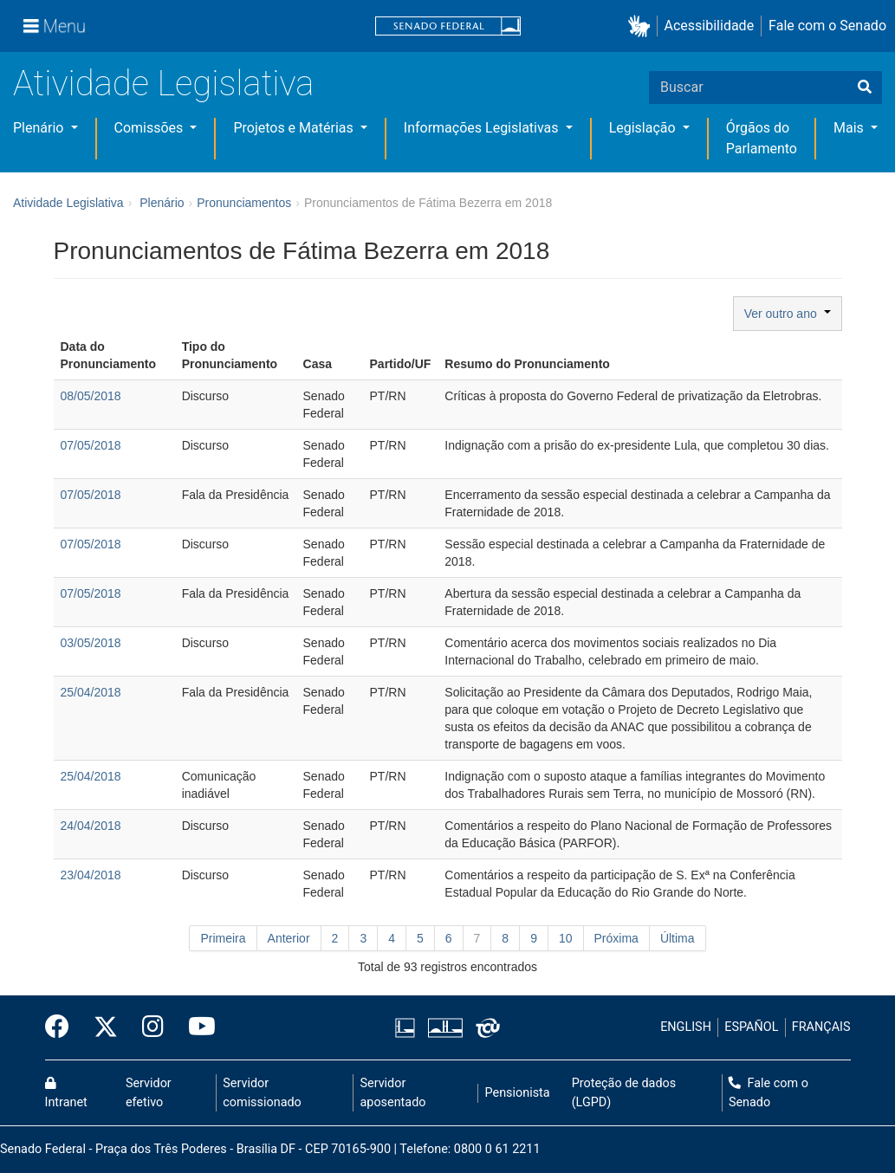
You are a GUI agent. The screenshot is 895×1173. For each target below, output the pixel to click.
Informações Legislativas (483, 128)
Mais (850, 128)
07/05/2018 (91, 445)
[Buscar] (864, 87)
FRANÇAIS (821, 1027)
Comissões (150, 128)
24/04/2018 (91, 826)
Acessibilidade (710, 25)
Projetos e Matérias (294, 128)
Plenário (40, 128)
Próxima (616, 938)
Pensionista (517, 1093)
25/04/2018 (91, 692)
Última (677, 938)
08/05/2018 (91, 396)
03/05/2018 (91, 643)
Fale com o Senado (827, 25)
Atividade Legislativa (163, 83)
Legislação (644, 128)
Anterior (289, 938)
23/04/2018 (91, 875)
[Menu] (55, 26)
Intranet (66, 1093)
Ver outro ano (787, 314)
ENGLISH (685, 1027)
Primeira (222, 938)
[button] (642, 26)
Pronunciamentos (244, 203)
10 (566, 938)
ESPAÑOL (751, 1027)
